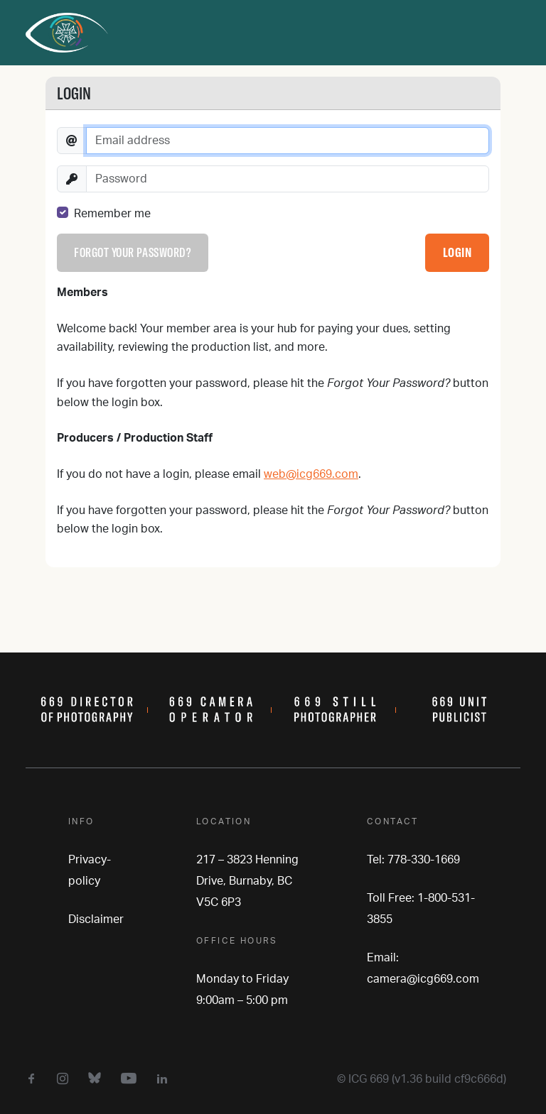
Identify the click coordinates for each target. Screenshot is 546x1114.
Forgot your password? (132, 252)
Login (457, 252)
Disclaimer (96, 919)
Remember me (112, 213)
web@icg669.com (311, 474)
